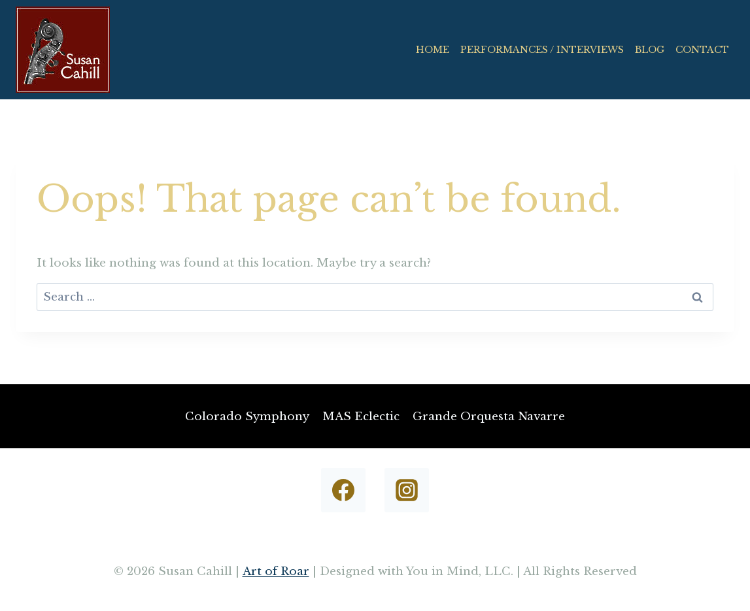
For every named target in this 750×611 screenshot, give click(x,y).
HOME (432, 50)
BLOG (649, 50)
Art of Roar (276, 571)
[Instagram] (406, 490)
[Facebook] (343, 490)
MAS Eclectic (361, 416)
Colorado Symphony (247, 416)
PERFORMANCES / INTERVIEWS (542, 50)
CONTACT (702, 50)
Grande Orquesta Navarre (489, 416)
